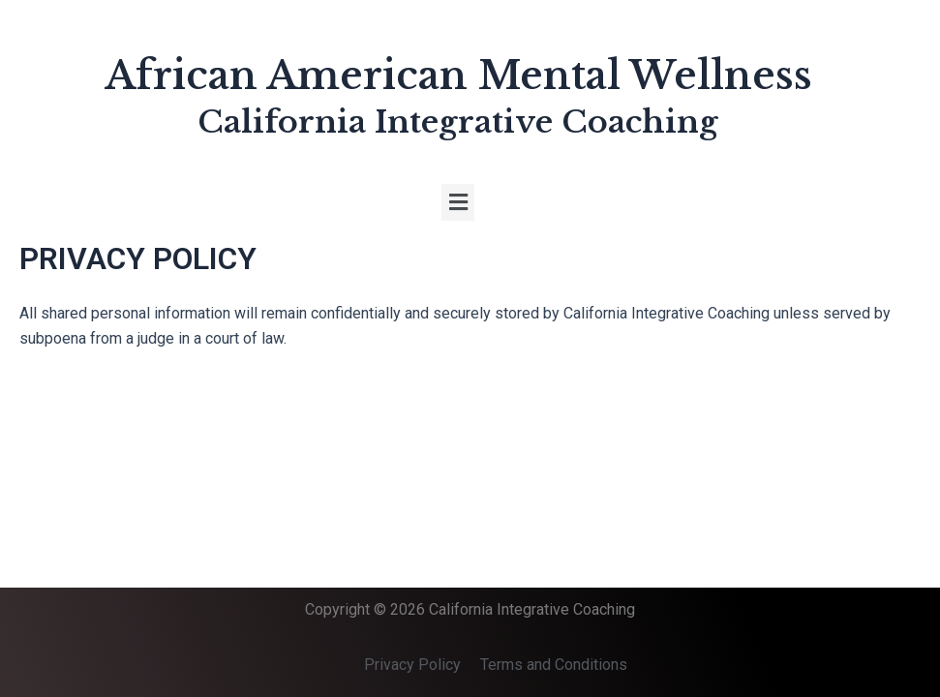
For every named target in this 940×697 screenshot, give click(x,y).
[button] (457, 202)
